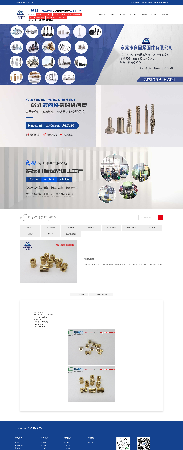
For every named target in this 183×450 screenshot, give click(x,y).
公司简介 (43, 442)
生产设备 (133, 14)
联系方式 (90, 442)
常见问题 (67, 448)
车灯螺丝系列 (111, 227)
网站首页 (102, 14)
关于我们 (123, 14)
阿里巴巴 (134, 2)
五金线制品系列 (71, 234)
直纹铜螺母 (52, 217)
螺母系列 (71, 227)
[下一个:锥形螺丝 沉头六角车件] (101, 294)
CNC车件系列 (131, 227)
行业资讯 (67, 445)
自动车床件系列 (43, 217)
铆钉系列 (152, 227)
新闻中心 (154, 14)
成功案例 (144, 14)
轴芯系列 (30, 234)
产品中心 (112, 14)
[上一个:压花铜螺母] (79, 294)
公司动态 (67, 442)
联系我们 (165, 14)
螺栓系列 (91, 227)
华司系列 (50, 234)
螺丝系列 (30, 227)
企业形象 (43, 445)
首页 (29, 217)
